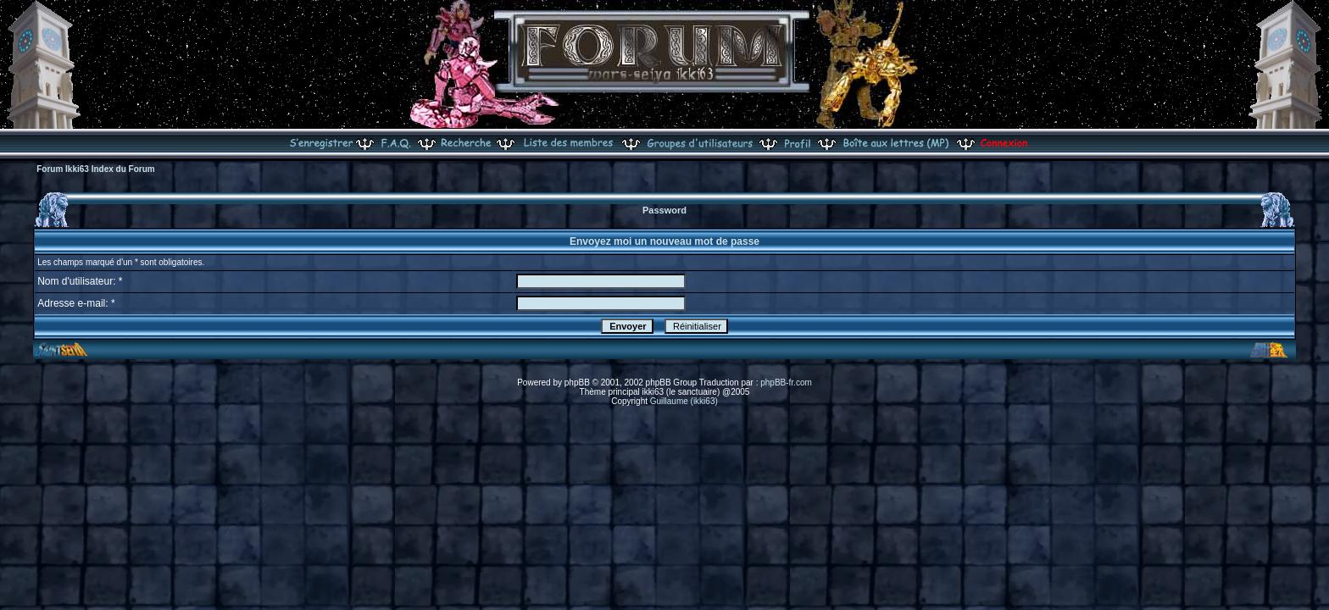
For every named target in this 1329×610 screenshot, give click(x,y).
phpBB (577, 382)
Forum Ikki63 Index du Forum (95, 169)
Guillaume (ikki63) (684, 401)
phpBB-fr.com (786, 382)
